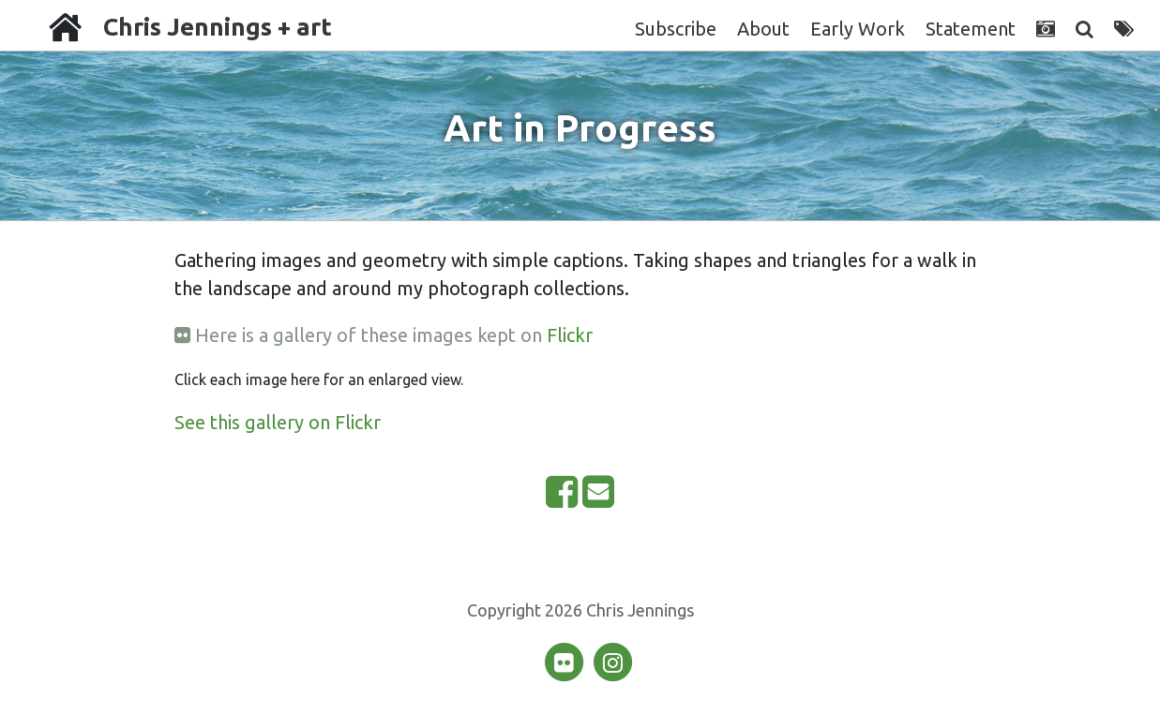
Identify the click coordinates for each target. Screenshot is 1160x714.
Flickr (570, 335)
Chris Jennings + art (217, 26)
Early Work (857, 28)
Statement (971, 28)
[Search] (1084, 28)
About (763, 28)
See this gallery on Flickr (277, 422)
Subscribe (675, 28)
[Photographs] (1045, 28)
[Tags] (1124, 28)
